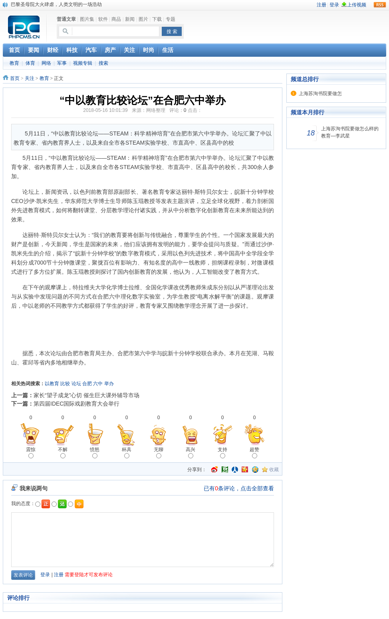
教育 (14, 63)
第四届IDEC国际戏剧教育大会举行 (76, 403)
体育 (30, 63)
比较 (65, 383)
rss (379, 5)
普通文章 (66, 19)
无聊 (158, 452)
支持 (222, 452)
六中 (98, 383)
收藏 (274, 469)
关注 (29, 78)
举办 (109, 383)
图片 (143, 19)
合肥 (87, 383)
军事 (62, 63)
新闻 (130, 19)
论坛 (76, 383)
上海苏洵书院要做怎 (320, 93)
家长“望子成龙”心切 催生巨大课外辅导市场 (86, 395)
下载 (157, 19)
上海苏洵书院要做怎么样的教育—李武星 (350, 132)
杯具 (126, 452)
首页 (15, 78)
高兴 (190, 452)
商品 (116, 19)
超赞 (254, 452)
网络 (46, 63)
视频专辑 (82, 63)
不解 (62, 452)
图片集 (87, 19)
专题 (170, 19)
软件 (103, 19)
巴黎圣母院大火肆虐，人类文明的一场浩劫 (56, 4)
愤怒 (94, 452)
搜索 (103, 63)
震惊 (31, 452)
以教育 (52, 383)
